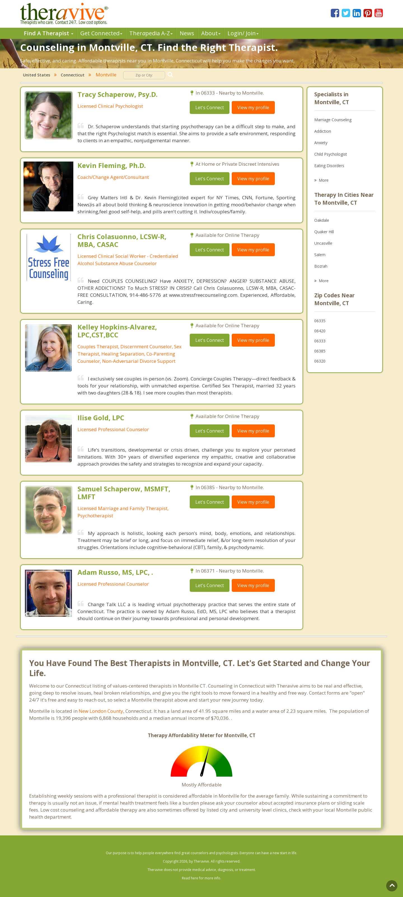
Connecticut (73, 75)
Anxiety (320, 142)
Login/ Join (243, 33)
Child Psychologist (330, 154)
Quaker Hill (324, 231)
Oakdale (321, 220)
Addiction (322, 131)
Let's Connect (209, 107)
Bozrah (320, 266)
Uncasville (323, 243)
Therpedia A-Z (151, 33)
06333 (319, 341)
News (187, 33)
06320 (319, 361)
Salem (319, 254)
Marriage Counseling (333, 119)
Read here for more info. (201, 878)
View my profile (253, 107)
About (211, 33)
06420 (319, 330)
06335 (319, 320)
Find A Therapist (48, 33)
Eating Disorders (329, 165)
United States (36, 75)
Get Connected (101, 33)
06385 (319, 351)
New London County (101, 711)
